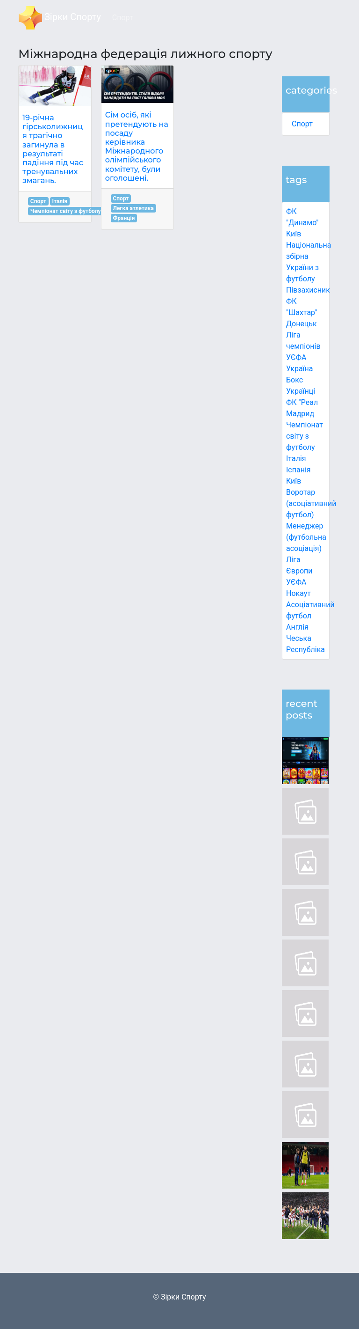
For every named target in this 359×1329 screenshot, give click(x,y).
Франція (124, 218)
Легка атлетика (133, 208)
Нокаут (298, 593)
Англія (297, 627)
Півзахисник (308, 290)
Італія (296, 458)
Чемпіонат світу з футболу (304, 436)
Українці (300, 391)
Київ (293, 481)
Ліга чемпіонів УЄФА (303, 346)
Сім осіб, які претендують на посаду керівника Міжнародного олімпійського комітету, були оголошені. (136, 146)
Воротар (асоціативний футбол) (311, 503)
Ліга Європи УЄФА (299, 571)
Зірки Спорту (60, 17)
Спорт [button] (122, 17)
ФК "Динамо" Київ (302, 222)
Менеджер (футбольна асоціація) (306, 537)
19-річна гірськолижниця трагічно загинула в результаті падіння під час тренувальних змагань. (52, 149)
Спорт (302, 123)
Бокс (294, 379)
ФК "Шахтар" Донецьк (301, 312)
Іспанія (298, 469)
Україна (299, 368)
